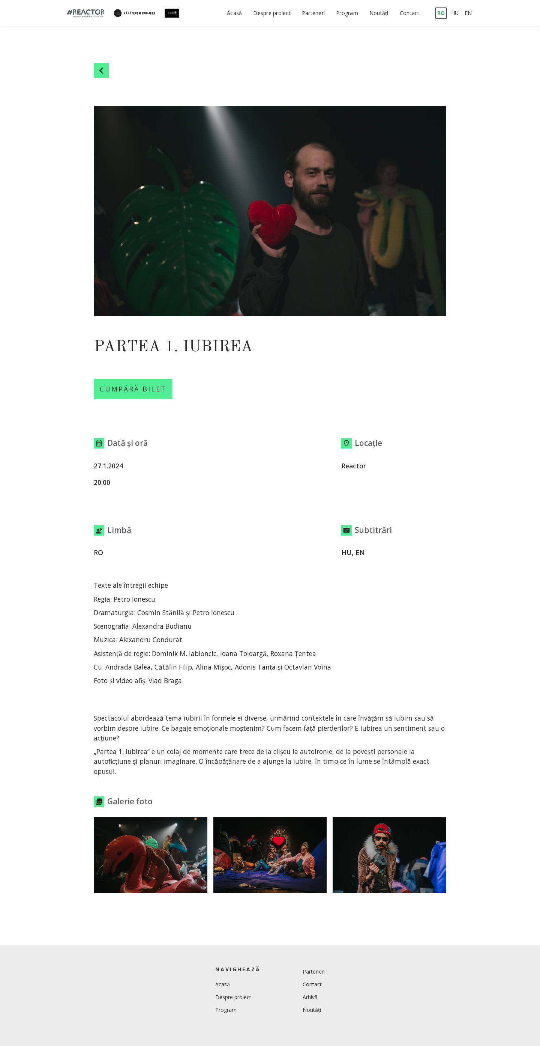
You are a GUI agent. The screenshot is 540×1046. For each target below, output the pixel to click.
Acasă (234, 13)
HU (455, 13)
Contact (410, 13)
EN (468, 13)
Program (347, 13)
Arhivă (310, 999)
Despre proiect (272, 13)
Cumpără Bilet (136, 390)
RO (441, 13)
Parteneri (313, 13)
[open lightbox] (150, 857)
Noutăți (378, 13)
